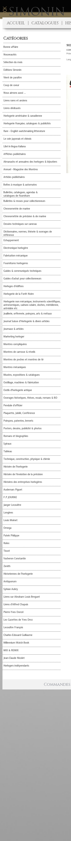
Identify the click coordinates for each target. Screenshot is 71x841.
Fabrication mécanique (15, 255)
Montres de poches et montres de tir (23, 359)
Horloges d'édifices (13, 286)
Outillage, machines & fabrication (21, 382)
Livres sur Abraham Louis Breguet (21, 596)
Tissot (6, 550)
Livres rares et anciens (15, 100)
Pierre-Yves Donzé (13, 612)
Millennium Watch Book (16, 642)
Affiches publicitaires (14, 154)
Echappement (11, 240)
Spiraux (7, 443)
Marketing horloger (13, 336)
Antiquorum (9, 581)
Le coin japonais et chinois (17, 138)
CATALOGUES (45, 23)
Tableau (7, 451)
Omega (7, 527)
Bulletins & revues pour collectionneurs (24, 201)
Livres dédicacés (12, 108)
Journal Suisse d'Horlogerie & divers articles (26, 321)
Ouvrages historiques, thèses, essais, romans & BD (30, 397)
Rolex (6, 543)
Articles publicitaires (14, 177)
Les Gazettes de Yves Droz (18, 619)
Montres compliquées (15, 344)
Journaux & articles (13, 328)
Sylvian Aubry (10, 589)
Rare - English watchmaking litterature (24, 131)
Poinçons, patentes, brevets (18, 420)
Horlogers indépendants (16, 665)
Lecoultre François (13, 627)
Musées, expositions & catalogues (21, 374)
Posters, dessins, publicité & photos (22, 428)
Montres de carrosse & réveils (19, 351)
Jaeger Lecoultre (12, 504)
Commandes (57, 684)
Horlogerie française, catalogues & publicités (27, 123)
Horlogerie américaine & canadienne (22, 115)
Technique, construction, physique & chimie (26, 459)
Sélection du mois (12, 62)
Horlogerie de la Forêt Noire (18, 293)
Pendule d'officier (12, 405)
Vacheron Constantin (14, 558)
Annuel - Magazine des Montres (20, 169)
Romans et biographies (15, 436)
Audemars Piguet (12, 489)
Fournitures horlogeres (15, 263)
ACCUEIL (16, 23)
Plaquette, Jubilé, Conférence (19, 413)
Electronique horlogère (15, 247)
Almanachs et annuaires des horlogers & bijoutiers (30, 161)
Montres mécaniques (14, 367)
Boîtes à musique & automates (20, 184)
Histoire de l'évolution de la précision (23, 474)
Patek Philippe (11, 535)
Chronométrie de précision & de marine (24, 216)
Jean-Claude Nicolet (14, 658)
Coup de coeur (11, 85)
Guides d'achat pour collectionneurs (22, 278)
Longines (8, 512)
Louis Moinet (10, 520)
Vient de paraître (12, 77)
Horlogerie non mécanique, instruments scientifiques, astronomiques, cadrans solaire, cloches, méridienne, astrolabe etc (31, 305)
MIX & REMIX (10, 650)
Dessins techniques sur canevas (20, 224)
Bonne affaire (10, 46)
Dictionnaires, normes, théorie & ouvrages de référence (27, 233)
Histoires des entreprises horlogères (22, 482)
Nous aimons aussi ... (14, 92)
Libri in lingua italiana (14, 146)
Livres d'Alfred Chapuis (15, 604)
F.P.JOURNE (10, 497)
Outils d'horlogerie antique (17, 390)
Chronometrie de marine (16, 208)
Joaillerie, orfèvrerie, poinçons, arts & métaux (27, 313)
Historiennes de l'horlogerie (18, 573)
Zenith (6, 566)
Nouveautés (9, 54)
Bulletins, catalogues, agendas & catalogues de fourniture (20, 194)
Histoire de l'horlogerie (15, 466)
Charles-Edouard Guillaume (17, 635)
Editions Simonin (12, 69)
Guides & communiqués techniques (22, 270)
